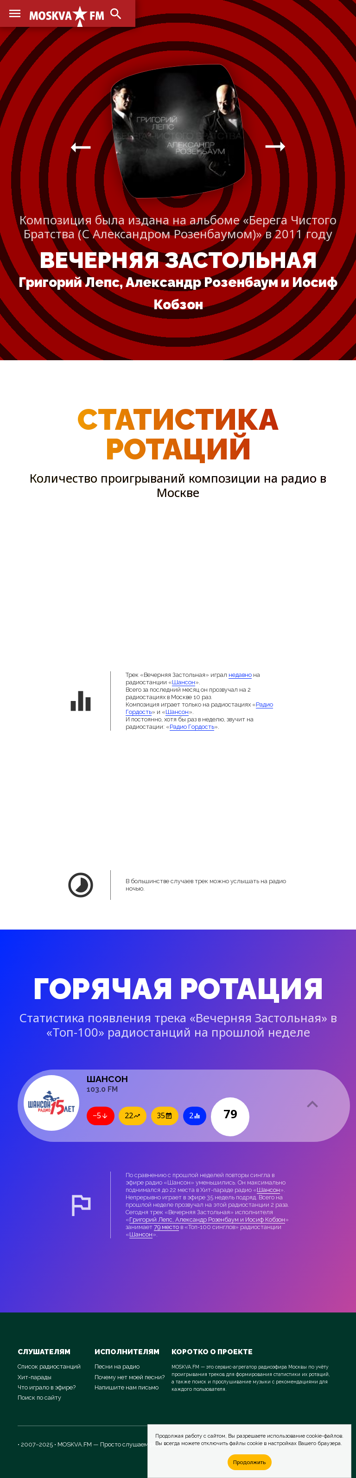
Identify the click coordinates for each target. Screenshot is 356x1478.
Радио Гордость (192, 726)
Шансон (183, 682)
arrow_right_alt (80, 147)
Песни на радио (117, 1366)
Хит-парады (34, 1377)
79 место (166, 1226)
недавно (240, 674)
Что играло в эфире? (47, 1387)
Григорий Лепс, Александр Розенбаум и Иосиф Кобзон (207, 1219)
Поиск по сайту (39, 1397)
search (115, 13)
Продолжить (249, 1462)
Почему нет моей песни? (130, 1377)
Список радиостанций (49, 1366)
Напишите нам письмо (127, 1387)
